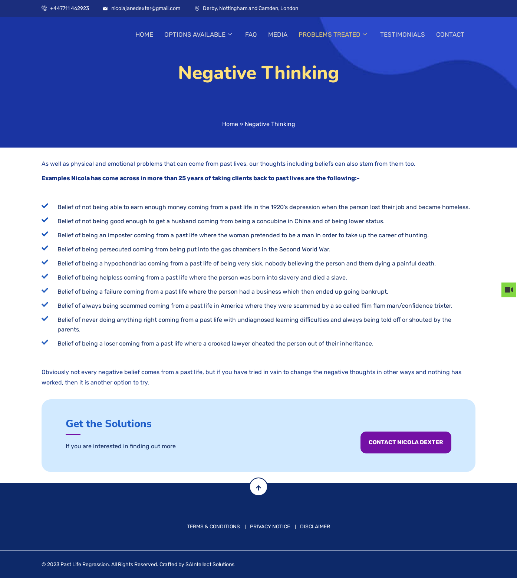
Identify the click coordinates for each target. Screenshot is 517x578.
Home (230, 124)
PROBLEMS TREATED (333, 35)
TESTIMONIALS (402, 35)
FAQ (251, 35)
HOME (144, 35)
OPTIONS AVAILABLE (198, 35)
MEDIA (277, 35)
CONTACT (450, 35)
